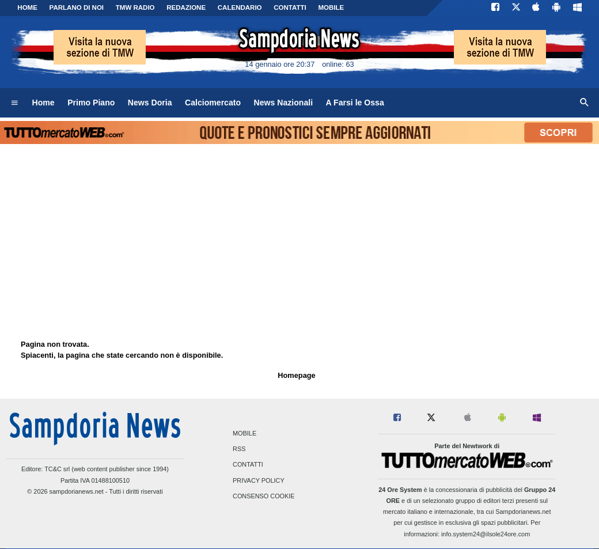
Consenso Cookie (264, 496)
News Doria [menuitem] (150, 102)
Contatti (248, 464)
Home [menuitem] (43, 102)
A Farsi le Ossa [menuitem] (355, 102)
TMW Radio (135, 7)
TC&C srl (57, 468)
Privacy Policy (259, 480)
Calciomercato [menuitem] (213, 102)
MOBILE (331, 7)
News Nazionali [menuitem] (283, 102)
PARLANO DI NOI (77, 7)
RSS (239, 449)
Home (27, 7)
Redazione (186, 7)
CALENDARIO (240, 7)
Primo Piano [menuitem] (91, 102)
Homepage (296, 375)
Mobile (244, 433)
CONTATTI (290, 7)
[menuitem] (14, 103)
